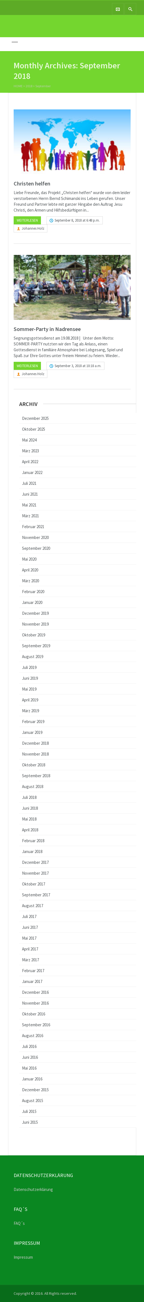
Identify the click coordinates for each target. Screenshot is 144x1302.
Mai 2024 (29, 440)
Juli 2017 (29, 916)
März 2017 (30, 959)
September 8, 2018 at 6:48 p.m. (77, 220)
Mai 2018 (29, 819)
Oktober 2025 (33, 429)
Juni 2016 (30, 1057)
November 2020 (35, 537)
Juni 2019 (30, 678)
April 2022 (30, 461)
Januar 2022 (32, 472)
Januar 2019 (32, 732)
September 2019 (36, 645)
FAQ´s (19, 1223)
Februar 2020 (33, 591)
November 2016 (35, 1003)
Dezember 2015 (35, 1089)
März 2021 (30, 515)
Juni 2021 (30, 494)
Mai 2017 (29, 938)
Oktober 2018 (33, 764)
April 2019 (30, 700)
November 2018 (35, 754)
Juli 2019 (29, 667)
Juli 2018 (29, 797)
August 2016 (32, 1035)
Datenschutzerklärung (33, 1189)
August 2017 (32, 905)
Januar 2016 (32, 1079)
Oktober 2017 (33, 884)
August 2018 (32, 786)
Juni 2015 (30, 1122)
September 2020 (36, 548)
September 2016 (36, 1024)
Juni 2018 (30, 808)
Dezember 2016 (35, 992)
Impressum (23, 1257)
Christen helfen (32, 183)
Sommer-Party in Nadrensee (47, 328)
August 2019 (32, 656)
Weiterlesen (27, 220)
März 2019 (30, 710)
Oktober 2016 (33, 1014)
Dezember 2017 (35, 862)
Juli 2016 (29, 1046)
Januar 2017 (32, 981)
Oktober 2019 (33, 635)
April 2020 (30, 570)
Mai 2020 (29, 559)
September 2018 (36, 775)
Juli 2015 (29, 1111)
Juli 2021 (29, 483)
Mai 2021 (29, 505)
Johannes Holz (33, 228)
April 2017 (30, 949)
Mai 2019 (29, 689)
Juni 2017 (30, 927)
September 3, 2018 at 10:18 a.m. (78, 365)
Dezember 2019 (35, 613)
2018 (29, 87)
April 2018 (30, 829)
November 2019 (35, 624)
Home (18, 87)
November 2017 (35, 873)
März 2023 (30, 450)
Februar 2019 (33, 721)
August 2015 (32, 1100)
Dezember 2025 (35, 418)
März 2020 (30, 580)
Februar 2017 (33, 970)
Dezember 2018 (35, 743)
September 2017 (36, 894)
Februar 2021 (33, 526)
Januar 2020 (32, 602)
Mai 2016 (29, 1068)
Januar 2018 (32, 851)
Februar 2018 (33, 840)
